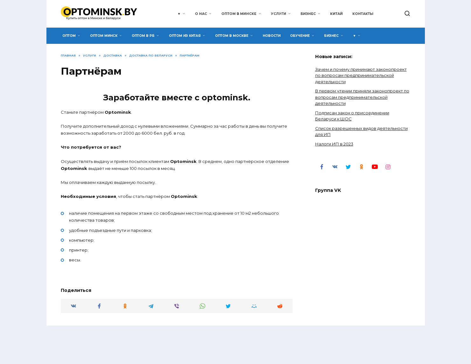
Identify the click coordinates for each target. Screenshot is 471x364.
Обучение (300, 36)
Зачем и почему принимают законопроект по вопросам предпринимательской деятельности (361, 75)
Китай (336, 14)
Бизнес (308, 14)
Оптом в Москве (231, 36)
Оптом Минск (103, 36)
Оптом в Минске (238, 14)
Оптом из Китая (185, 36)
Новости (272, 36)
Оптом (69, 36)
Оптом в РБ (143, 36)
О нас (201, 14)
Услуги (278, 14)
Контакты (362, 14)
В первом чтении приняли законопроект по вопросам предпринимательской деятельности (362, 97)
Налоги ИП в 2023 (334, 143)
